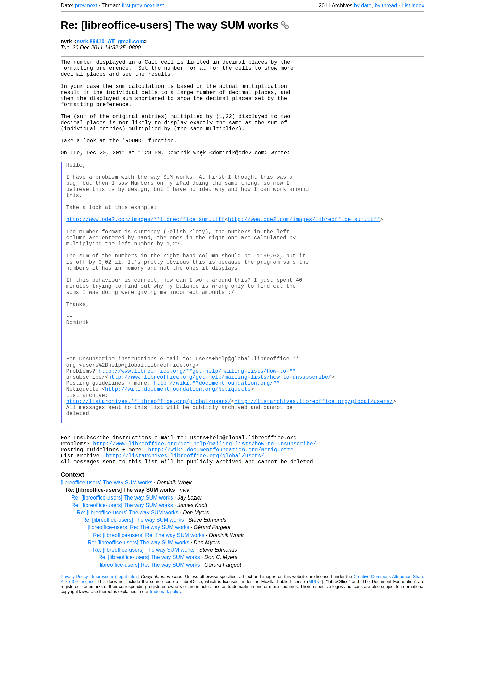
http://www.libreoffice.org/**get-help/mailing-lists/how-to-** (197, 440)
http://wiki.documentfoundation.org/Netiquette (178, 463)
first (126, 5)
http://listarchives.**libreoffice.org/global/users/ (148, 477)
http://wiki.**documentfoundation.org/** (217, 455)
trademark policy (165, 681)
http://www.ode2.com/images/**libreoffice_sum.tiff (145, 255)
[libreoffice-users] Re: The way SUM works (138, 617)
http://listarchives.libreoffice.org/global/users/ (313, 477)
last (160, 5)
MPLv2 (315, 671)
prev (80, 5)
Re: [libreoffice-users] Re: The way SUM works (148, 625)
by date (362, 5)
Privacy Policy (74, 666)
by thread (386, 5)
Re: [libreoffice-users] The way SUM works (175, 25)
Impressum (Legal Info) (114, 666)
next (92, 5)
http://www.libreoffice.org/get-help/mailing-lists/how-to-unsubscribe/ (219, 448)
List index (412, 5)
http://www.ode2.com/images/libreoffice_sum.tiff (304, 255)
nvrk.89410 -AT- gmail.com (110, 41)
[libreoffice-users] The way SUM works (106, 573)
